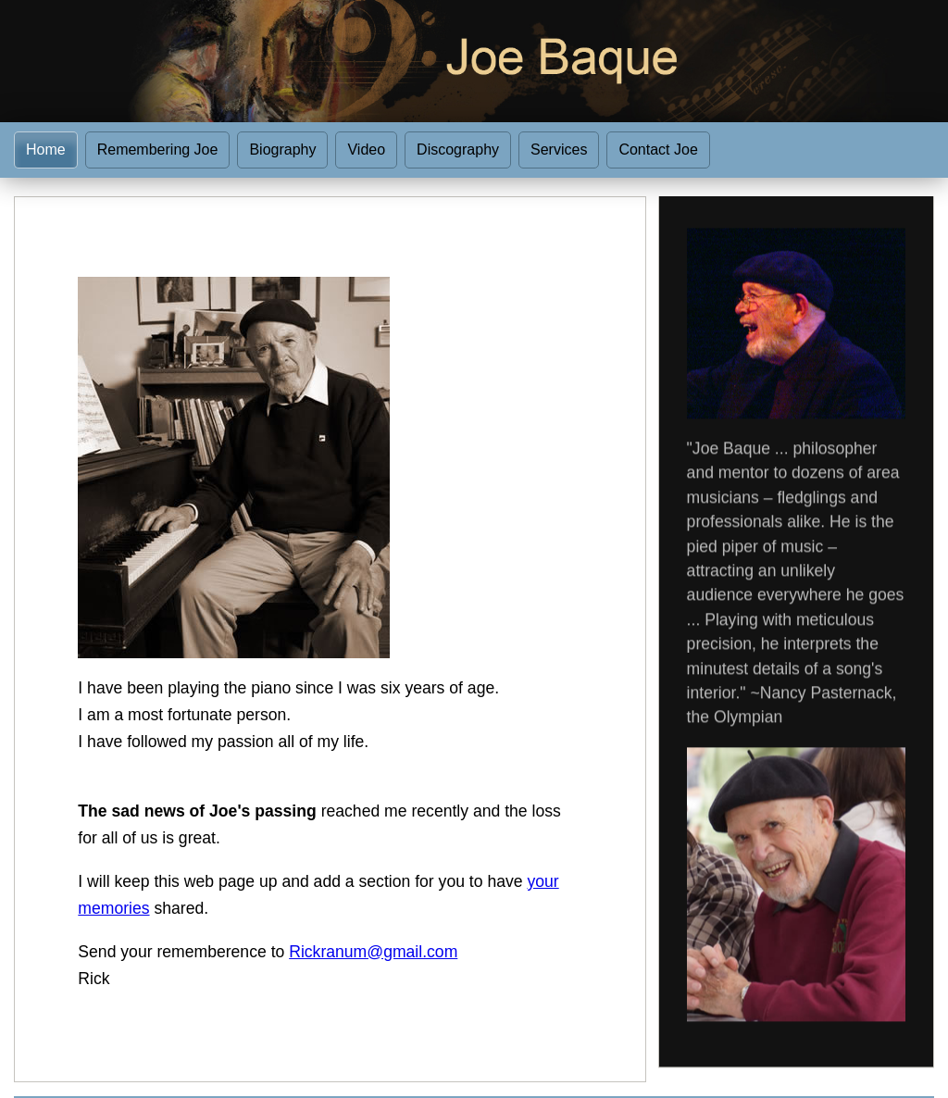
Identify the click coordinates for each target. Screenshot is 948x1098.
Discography (458, 149)
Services (558, 149)
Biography (282, 149)
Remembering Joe (157, 149)
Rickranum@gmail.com (373, 951)
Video (366, 149)
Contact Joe (657, 149)
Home (46, 149)
